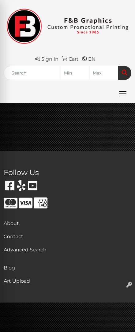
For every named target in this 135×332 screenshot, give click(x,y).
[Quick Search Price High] (103, 73)
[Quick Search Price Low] (75, 73)
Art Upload (17, 281)
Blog (9, 268)
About (11, 223)
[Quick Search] (32, 73)
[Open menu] (123, 94)
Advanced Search (25, 250)
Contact (13, 236)
